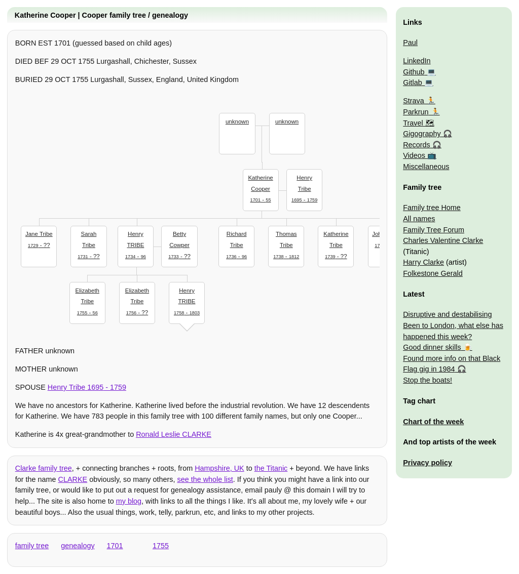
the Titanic (271, 468)
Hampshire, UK (219, 468)
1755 (161, 546)
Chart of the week (433, 422)
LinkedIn (416, 61)
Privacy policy (427, 463)
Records (416, 145)
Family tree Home (432, 207)
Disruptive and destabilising (447, 314)
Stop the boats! (427, 380)
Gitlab (412, 82)
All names (419, 219)
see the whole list (205, 479)
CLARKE (73, 479)
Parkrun (415, 112)
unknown (237, 121)
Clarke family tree (43, 468)
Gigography (421, 134)
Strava (413, 101)
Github (413, 72)
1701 (115, 546)
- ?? (39, 238)
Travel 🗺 (418, 123)
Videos (414, 155)
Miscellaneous (426, 166)
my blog (128, 501)
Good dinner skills (432, 347)
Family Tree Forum (433, 230)
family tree (32, 546)
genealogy (77, 546)
